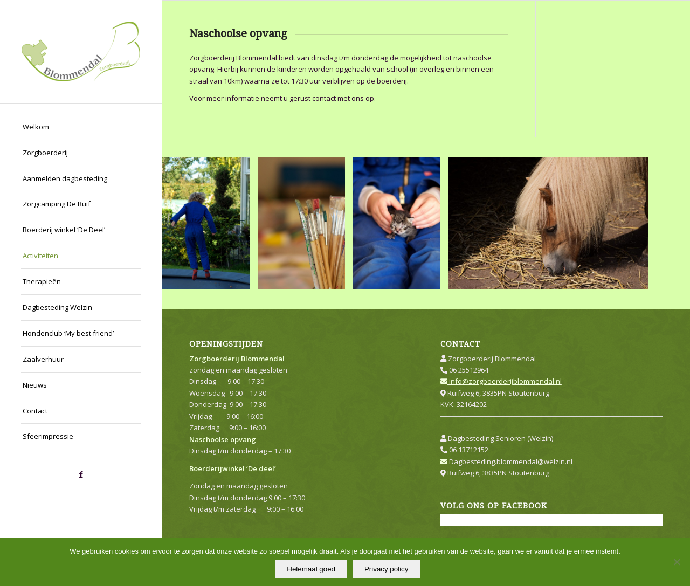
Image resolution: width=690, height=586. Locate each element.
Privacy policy (386, 569)
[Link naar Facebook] (81, 474)
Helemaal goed (311, 569)
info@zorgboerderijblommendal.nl (501, 381)
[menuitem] (81, 127)
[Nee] (676, 562)
